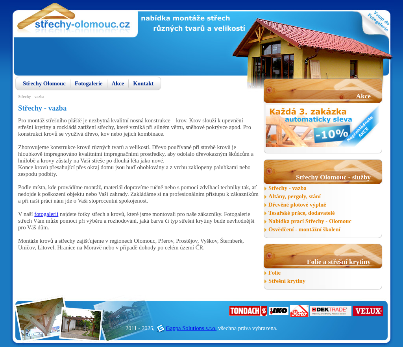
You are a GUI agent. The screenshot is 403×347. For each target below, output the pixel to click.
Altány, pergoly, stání (294, 196)
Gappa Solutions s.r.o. (191, 328)
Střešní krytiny (286, 281)
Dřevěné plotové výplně (297, 204)
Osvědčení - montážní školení (304, 229)
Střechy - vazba (287, 188)
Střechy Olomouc (44, 83)
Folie (274, 272)
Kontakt (143, 83)
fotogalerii (46, 214)
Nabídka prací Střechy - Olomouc (309, 221)
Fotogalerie (89, 83)
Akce (118, 83)
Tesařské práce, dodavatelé (301, 213)
